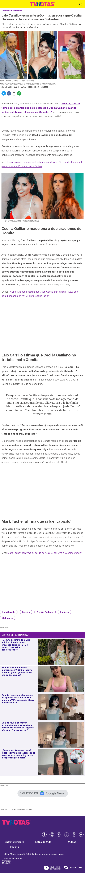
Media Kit (6, 863)
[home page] (42, 4)
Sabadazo (7, 618)
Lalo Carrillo (8, 612)
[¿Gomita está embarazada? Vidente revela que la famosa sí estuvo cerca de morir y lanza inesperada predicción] (61, 762)
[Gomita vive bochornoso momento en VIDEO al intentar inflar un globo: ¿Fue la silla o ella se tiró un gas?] (61, 679)
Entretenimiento (14, 842)
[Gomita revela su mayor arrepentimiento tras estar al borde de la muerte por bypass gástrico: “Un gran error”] (61, 735)
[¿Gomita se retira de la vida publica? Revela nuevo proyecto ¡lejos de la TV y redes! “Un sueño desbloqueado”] (61, 652)
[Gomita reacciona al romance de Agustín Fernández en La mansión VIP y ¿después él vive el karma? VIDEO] (61, 707)
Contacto (6, 861)
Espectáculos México (11, 10)
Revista (14, 847)
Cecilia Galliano (45, 612)
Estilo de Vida (43, 842)
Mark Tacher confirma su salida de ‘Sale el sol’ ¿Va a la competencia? (44, 552)
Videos (72, 842)
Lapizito (64, 612)
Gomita (26, 612)
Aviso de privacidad (13, 858)
